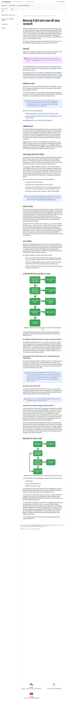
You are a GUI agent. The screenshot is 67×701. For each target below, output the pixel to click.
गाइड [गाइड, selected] (12, 9)
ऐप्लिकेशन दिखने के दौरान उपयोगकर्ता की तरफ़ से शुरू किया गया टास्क (42, 113)
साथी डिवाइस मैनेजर (45, 264)
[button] (8, 11)
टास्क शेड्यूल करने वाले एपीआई (43, 78)
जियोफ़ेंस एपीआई (57, 431)
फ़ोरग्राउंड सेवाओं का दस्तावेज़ (29, 221)
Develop (4, 5)
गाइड (54, 15)
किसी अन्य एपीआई (31, 426)
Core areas (12, 5)
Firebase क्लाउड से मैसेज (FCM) (33, 483)
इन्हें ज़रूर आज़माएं (17, 1)
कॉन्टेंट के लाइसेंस (37, 525)
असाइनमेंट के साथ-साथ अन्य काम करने (32, 496)
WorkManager (26, 162)
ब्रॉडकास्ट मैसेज (29, 481)
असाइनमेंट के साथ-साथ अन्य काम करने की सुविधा (37, 344)
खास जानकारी (4, 9)
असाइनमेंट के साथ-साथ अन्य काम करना (36, 88)
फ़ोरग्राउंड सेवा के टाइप (28, 251)
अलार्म (39, 486)
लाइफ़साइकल (26, 147)
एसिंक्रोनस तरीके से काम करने (34, 143)
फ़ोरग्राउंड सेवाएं (56, 78)
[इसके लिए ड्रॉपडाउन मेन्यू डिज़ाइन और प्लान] (35, 1)
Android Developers (27, 15)
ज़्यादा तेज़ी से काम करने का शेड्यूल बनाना (45, 199)
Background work (23, 5)
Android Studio (60, 1)
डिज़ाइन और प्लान (30, 1)
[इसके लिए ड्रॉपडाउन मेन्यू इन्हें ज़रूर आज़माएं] (23, 1)
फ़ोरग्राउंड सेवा (36, 60)
